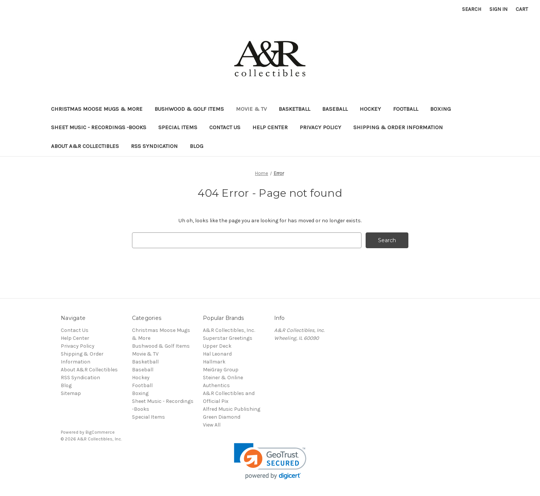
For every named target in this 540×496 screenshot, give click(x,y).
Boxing (440, 109)
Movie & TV (251, 109)
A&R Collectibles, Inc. (229, 330)
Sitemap (71, 393)
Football (405, 109)
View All (211, 425)
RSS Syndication (154, 146)
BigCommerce (100, 432)
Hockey (370, 109)
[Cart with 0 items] (522, 9)
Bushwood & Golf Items (189, 109)
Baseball (335, 109)
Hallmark (214, 362)
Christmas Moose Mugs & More (96, 109)
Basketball (294, 109)
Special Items (177, 127)
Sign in (498, 9)
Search (471, 9)
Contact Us (224, 127)
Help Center (270, 127)
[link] (270, 461)
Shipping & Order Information (398, 127)
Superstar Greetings (227, 338)
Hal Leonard (217, 354)
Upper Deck (217, 346)
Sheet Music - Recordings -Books (98, 127)
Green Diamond (221, 417)
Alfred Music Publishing (231, 409)
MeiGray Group (220, 369)
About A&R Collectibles (85, 146)
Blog (196, 146)
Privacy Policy (320, 127)
